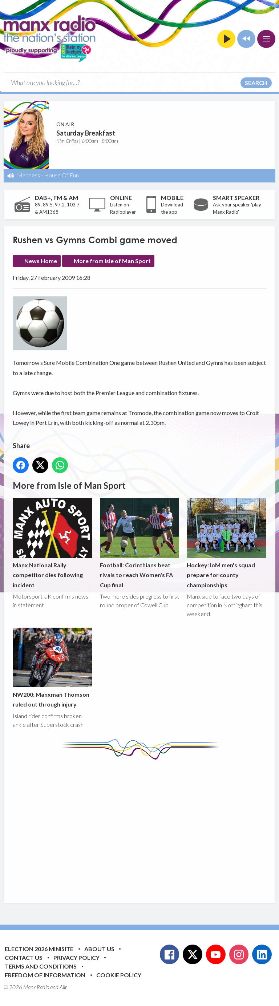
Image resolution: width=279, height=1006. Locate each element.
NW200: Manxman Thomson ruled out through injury (52, 668)
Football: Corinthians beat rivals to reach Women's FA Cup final (139, 543)
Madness (28, 175)
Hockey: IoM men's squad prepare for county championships (226, 543)
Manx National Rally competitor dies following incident (52, 543)
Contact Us (24, 957)
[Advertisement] (146, 826)
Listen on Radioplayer (123, 208)
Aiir (63, 987)
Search (256, 82)
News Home (40, 260)
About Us (99, 948)
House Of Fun (61, 175)
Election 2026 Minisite (39, 948)
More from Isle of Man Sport (112, 260)
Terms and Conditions (41, 966)
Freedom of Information (45, 974)
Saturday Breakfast (85, 133)
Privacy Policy (76, 957)
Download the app (172, 208)
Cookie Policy (118, 974)
